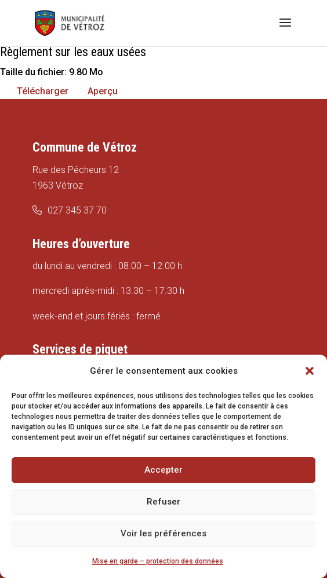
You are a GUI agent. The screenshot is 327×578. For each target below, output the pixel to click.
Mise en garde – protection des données (157, 561)
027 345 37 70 (77, 210)
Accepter (163, 470)
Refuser (163, 501)
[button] (309, 371)
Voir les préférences (163, 533)
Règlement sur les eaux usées (73, 52)
